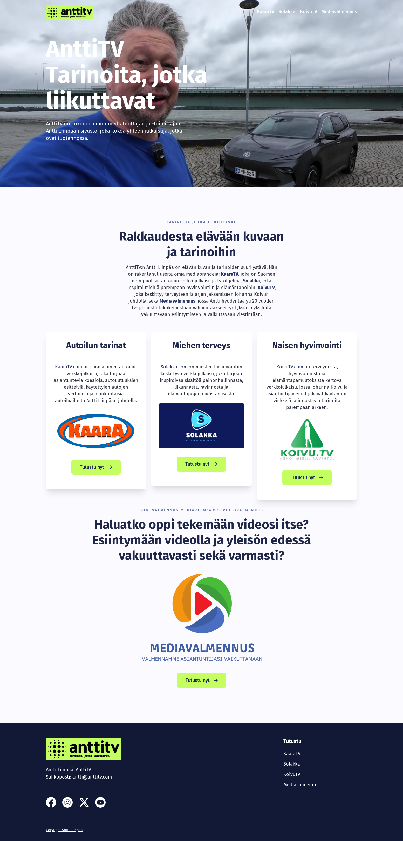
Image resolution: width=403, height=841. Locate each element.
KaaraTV (265, 12)
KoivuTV (308, 12)
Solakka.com (174, 367)
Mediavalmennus (339, 12)
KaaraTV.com (68, 367)
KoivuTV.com (289, 367)
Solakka (287, 12)
